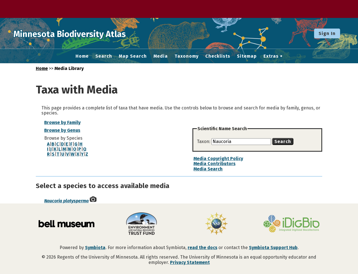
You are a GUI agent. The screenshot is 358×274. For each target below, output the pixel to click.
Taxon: (204, 141)
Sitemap (247, 56)
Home (82, 56)
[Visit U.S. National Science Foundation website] (216, 224)
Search (103, 56)
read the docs (202, 247)
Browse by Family (62, 122)
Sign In (327, 33)
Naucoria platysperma (66, 200)
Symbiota (95, 247)
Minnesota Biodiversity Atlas (87, 33)
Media (161, 56)
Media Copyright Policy (218, 158)
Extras (271, 56)
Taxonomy (187, 56)
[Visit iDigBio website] (291, 224)
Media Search (208, 169)
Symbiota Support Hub (273, 247)
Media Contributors (214, 163)
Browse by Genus (62, 130)
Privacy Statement (190, 262)
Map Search (133, 56)
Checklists (217, 56)
